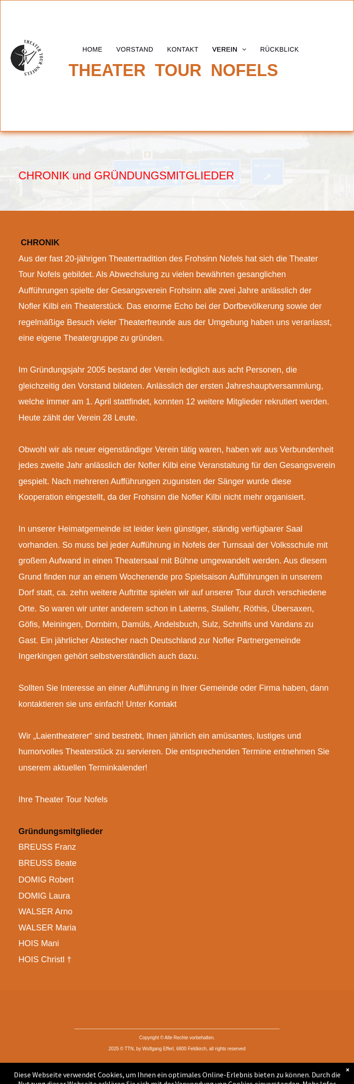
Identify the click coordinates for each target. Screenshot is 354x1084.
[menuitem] (93, 49)
